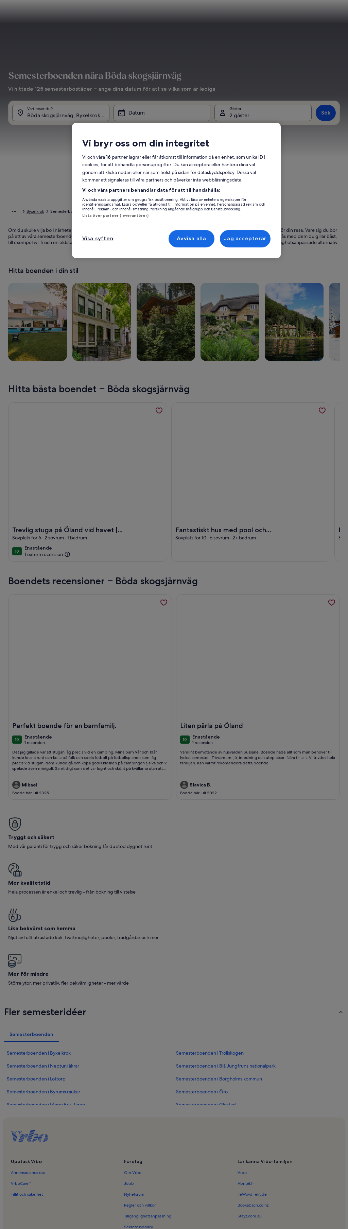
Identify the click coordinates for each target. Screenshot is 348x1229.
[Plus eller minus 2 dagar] (188, 288)
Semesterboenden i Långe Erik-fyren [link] (46, 991)
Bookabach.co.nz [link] (253, 1091)
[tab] (169, 141)
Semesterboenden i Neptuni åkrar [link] (43, 952)
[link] (159, 421)
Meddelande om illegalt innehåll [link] (154, 1135)
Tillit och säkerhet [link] (27, 1080)
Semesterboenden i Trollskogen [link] (210, 939)
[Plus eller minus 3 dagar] (216, 288)
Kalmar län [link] (94, 212)
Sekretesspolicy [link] (138, 1113)
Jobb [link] (129, 1069)
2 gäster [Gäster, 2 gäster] (239, 124)
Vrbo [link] (242, 1058)
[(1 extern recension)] (47, 564)
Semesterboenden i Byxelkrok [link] (39, 939)
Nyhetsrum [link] (134, 1080)
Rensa (295, 309)
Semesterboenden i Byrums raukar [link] (43, 978)
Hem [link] (12, 212)
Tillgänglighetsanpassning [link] (147, 1102)
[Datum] (162, 122)
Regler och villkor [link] (140, 1091)
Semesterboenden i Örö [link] (202, 978)
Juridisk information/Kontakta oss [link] (154, 1145)
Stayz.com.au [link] (250, 1102)
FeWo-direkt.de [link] (252, 1080)
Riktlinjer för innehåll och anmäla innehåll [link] (161, 1156)
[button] (195, 196)
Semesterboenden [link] (40, 212)
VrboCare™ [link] (21, 1069)
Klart (321, 309)
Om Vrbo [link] (132, 1058)
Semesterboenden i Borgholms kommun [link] (219, 965)
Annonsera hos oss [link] (28, 1058)
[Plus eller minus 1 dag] (162, 288)
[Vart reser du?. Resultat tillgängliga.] (60, 122)
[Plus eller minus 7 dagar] (244, 288)
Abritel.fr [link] (246, 1069)
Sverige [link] (72, 212)
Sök (325, 121)
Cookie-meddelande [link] (143, 1124)
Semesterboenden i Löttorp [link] (36, 965)
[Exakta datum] (132, 288)
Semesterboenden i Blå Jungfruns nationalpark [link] (226, 952)
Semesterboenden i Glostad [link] (206, 991)
